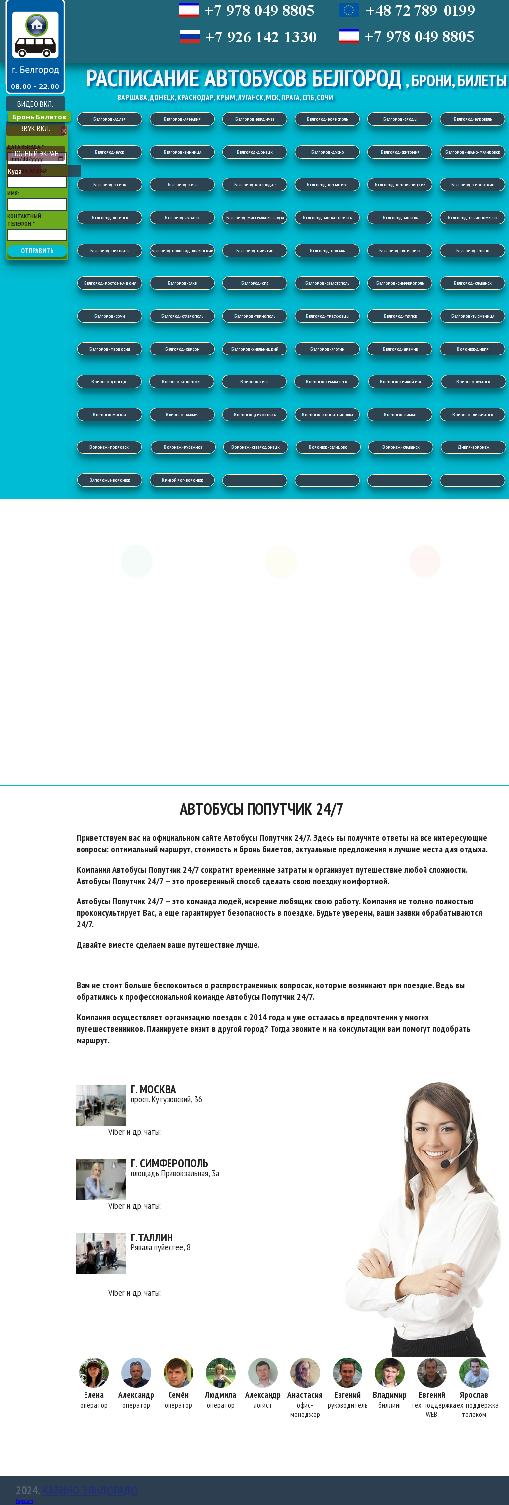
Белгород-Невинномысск (473, 217)
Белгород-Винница (182, 152)
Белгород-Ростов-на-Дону (110, 283)
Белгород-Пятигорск (400, 250)
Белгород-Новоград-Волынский (182, 250)
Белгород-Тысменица (472, 316)
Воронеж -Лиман (400, 414)
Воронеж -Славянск (401, 447)
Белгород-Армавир (182, 119)
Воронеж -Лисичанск (472, 414)
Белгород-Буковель (473, 119)
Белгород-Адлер (109, 119)
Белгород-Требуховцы (327, 316)
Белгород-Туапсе (400, 316)
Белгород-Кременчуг (327, 184)
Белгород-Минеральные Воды (255, 217)
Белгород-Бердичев (254, 119)
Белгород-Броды (400, 119)
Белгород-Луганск (182, 217)
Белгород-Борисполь (327, 119)
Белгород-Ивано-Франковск (472, 152)
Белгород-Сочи (109, 316)
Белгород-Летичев (110, 217)
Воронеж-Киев (254, 381)
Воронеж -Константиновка (327, 414)
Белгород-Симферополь (400, 283)
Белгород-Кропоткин (472, 184)
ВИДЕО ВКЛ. (35, 104)
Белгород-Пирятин (254, 250)
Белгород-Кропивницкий (400, 184)
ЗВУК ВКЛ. (35, 128)
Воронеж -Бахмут (182, 414)
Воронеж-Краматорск (326, 381)
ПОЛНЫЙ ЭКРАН (35, 153)
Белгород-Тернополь (254, 316)
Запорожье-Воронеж (110, 480)
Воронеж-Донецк (108, 381)
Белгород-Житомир (400, 152)
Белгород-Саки (182, 283)
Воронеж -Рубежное (183, 447)
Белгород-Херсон (182, 349)
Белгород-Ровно (472, 250)
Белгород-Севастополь (327, 283)
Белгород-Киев (182, 184)
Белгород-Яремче (400, 349)
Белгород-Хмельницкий (254, 349)
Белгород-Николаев (109, 250)
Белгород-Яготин (327, 349)
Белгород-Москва (400, 217)
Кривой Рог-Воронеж (182, 480)
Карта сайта (24, 1501)
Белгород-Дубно (327, 152)
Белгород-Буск (109, 152)
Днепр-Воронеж (473, 447)
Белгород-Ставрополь (182, 316)
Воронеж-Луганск (473, 381)
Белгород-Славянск (473, 283)
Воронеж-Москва (109, 414)
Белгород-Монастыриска (327, 217)
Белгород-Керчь (109, 184)
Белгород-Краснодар (255, 184)
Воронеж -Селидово (328, 447)
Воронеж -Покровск (109, 447)
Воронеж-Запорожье (181, 381)
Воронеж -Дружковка (255, 414)
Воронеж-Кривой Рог (401, 381)
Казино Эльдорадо (90, 1490)
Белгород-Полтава (327, 250)
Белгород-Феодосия (109, 349)
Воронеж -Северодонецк (255, 447)
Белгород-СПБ (254, 283)
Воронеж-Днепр (473, 349)
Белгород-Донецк (255, 152)
